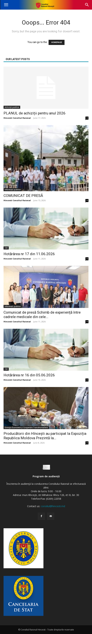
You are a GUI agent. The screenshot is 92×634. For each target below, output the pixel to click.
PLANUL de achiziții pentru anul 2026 (34, 113)
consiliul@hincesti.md (53, 506)
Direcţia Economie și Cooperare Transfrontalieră (26, 427)
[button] (6, 5)
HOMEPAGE (56, 42)
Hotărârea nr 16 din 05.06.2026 (29, 375)
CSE (6, 248)
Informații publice (13, 189)
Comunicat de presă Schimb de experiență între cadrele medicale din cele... (42, 314)
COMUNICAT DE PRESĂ (23, 196)
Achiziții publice (12, 107)
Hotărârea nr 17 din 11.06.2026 (29, 254)
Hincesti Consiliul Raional (17, 118)
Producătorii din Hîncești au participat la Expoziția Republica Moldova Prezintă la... (45, 435)
